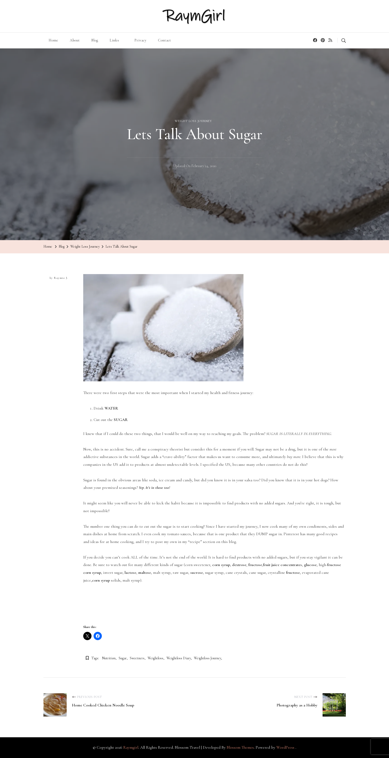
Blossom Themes (240, 747)
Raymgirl (130, 747)
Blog (94, 40)
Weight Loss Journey (193, 121)
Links (114, 40)
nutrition (109, 658)
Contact (164, 40)
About (75, 40)
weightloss (155, 658)
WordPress (285, 747)
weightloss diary (178, 658)
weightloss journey (207, 658)
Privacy (140, 40)
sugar (123, 658)
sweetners (137, 658)
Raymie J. (61, 278)
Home (53, 40)
